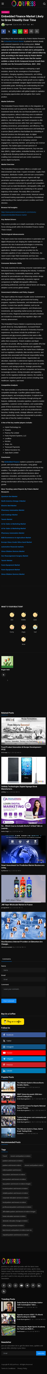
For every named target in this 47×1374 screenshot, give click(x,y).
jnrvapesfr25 (5, 907)
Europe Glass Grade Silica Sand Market (16, 542)
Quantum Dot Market (9, 496)
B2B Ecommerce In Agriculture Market (16, 537)
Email (3, 975)
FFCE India (4, 752)
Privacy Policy (22, 1368)
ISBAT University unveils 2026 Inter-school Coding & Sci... (30, 1095)
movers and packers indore (34, 1165)
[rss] (3, 1291)
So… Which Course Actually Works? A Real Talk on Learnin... (21, 827)
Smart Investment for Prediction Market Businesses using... (23, 866)
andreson (20, 1307)
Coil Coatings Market (9, 515)
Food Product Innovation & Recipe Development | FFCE (21, 748)
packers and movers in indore (12, 1161)
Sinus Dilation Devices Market (12, 551)
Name (3, 966)
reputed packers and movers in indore (15, 1235)
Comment (5, 984)
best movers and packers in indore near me (17, 1230)
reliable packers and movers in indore (15, 1193)
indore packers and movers (12, 1170)
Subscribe (41, 1353)
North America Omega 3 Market (13, 501)
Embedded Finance (12, 462)
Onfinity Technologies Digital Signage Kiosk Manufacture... (19, 788)
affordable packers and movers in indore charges (19, 1212)
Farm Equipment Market (10, 565)
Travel (5, 1156)
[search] (44, 3)
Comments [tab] (6, 959)
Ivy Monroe (4, 870)
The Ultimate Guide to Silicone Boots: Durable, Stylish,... (30, 1084)
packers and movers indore (12, 1165)
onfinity (3, 792)
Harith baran (21, 1331)
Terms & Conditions (8, 1368)
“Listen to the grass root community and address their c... (31, 1118)
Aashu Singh (5, 831)
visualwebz (20, 1133)
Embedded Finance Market (14, 41)
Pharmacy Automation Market (12, 510)
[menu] (2, 3)
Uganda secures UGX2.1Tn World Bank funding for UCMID (30, 1316)
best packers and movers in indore (14, 1179)
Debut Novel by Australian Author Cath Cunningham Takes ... (30, 1304)
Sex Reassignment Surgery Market (14, 556)
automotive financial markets (12, 547)
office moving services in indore (13, 1225)
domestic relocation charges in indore (15, 1221)
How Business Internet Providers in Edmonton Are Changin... (22, 943)
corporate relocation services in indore (15, 1198)
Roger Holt (5, 670)
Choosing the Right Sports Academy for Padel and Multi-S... (31, 1328)
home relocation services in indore (14, 1216)
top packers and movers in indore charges (17, 1184)
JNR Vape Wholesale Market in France (17, 905)
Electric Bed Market (8, 505)
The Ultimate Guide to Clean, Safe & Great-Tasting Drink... (30, 1130)
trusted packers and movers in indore (15, 1188)
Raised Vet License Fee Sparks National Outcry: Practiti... (31, 1107)
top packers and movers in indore (14, 1175)
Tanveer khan (21, 1087)
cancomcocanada (6, 947)
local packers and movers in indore (14, 1202)
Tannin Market (6, 519)
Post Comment (8, 1001)
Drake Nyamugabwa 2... (24, 1099)
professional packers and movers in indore (17, 1207)
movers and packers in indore (20, 1156)
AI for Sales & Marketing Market (13, 524)
